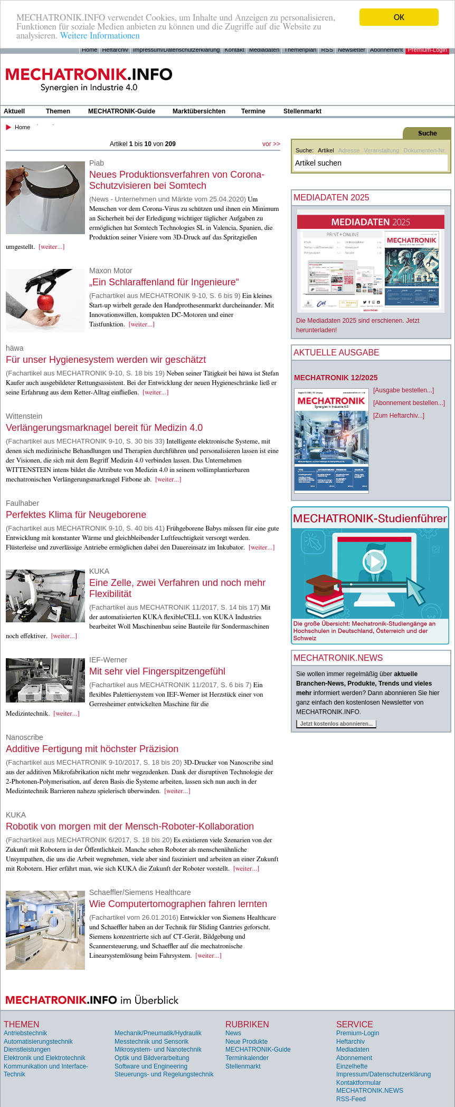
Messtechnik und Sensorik (151, 1041)
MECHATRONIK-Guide (121, 111)
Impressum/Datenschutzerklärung (176, 49)
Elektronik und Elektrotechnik (45, 1058)
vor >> (271, 144)
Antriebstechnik (25, 1033)
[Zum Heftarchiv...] (398, 415)
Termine (253, 111)
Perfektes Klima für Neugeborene (76, 514)
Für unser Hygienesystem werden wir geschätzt (106, 359)
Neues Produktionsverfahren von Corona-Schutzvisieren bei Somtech (176, 180)
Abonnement (386, 49)
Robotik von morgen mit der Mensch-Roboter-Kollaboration (130, 826)
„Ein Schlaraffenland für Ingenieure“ (164, 282)
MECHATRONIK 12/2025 (335, 377)
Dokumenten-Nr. (424, 150)
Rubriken (247, 1024)
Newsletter (351, 49)
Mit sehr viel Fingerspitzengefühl (157, 671)
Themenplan (300, 49)
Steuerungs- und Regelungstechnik (164, 1074)
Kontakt (234, 49)
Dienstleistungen (27, 1049)
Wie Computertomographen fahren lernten (178, 904)
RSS (327, 49)
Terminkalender (247, 1058)
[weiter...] (52, 247)
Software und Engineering (151, 1066)
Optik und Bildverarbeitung (152, 1058)
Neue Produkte (246, 1041)
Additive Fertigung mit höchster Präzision (92, 749)
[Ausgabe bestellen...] (403, 390)
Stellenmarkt (302, 111)
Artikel (326, 150)
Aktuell (14, 111)
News (233, 1033)
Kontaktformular (358, 1082)
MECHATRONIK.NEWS (369, 1090)
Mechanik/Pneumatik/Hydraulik (158, 1033)
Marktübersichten (199, 111)
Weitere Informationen (99, 35)
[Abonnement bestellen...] (409, 403)
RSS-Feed (351, 1099)
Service (354, 1024)
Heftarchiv (115, 49)
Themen (58, 111)
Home (89, 49)
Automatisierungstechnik (38, 1041)
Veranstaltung (381, 150)
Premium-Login (427, 49)
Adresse (348, 150)
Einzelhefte (351, 1066)
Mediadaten (264, 49)
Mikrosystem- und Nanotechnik (158, 1049)
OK (399, 17)
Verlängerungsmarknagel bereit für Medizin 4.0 (104, 427)
